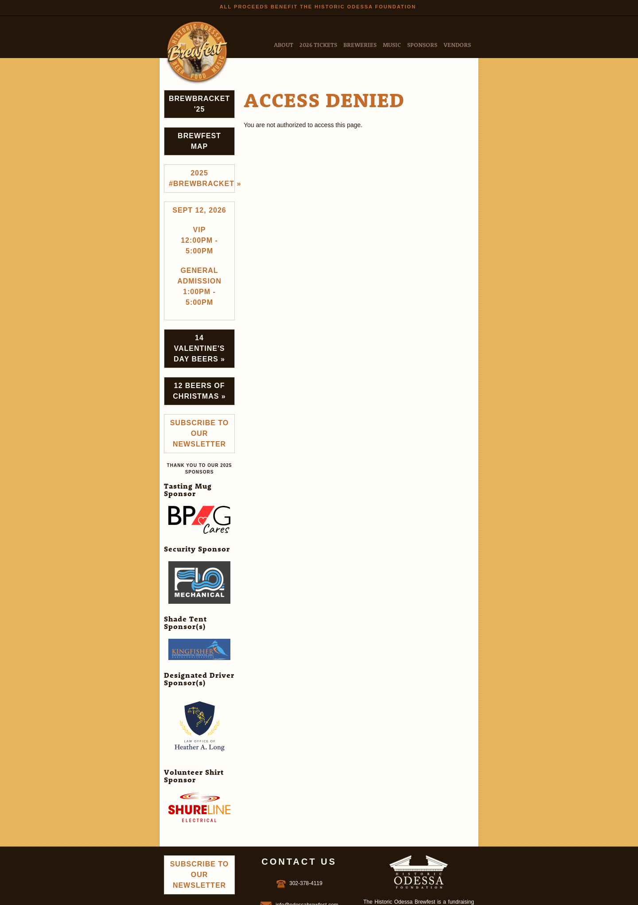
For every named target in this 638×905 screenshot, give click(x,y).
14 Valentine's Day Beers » (199, 348)
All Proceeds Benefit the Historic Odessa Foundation (318, 6)
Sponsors (422, 44)
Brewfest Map (199, 141)
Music (392, 44)
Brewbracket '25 (199, 104)
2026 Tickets (318, 44)
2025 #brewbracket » (202, 178)
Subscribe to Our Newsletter (199, 433)
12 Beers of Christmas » (199, 391)
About (283, 44)
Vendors (457, 44)
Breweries (360, 44)
